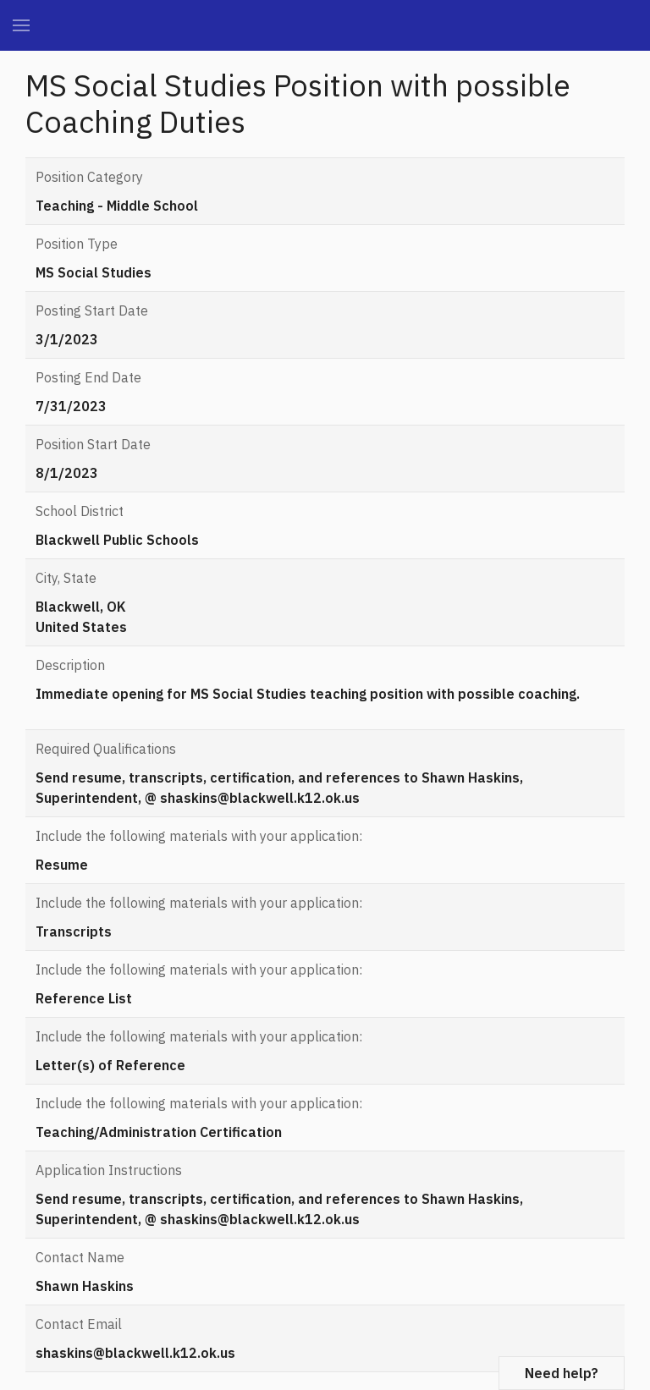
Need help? (561, 1373)
